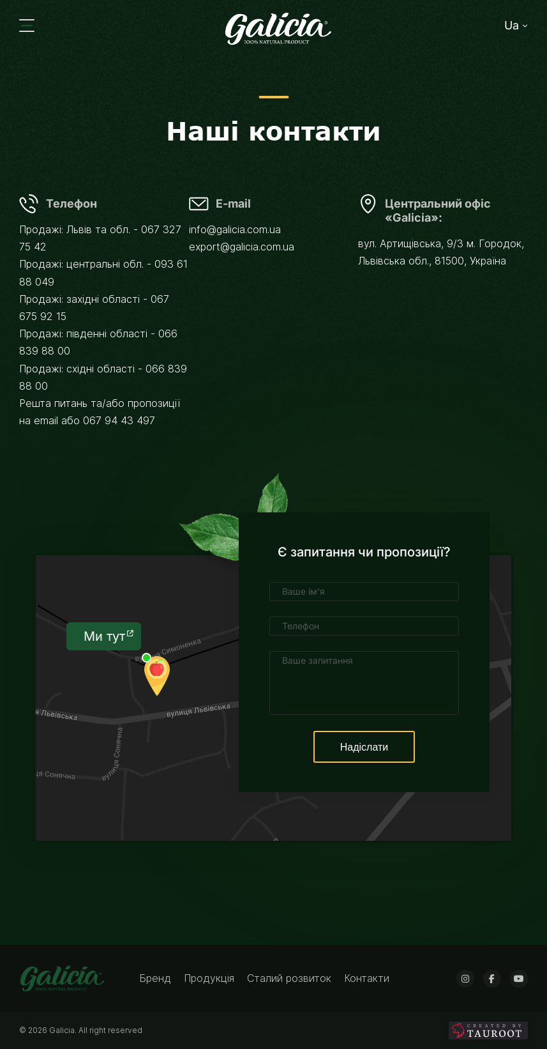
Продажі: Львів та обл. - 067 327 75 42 (100, 238)
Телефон (300, 625)
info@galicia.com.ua (235, 229)
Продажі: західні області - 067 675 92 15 (94, 308)
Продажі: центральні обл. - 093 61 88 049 (103, 272)
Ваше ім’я (303, 591)
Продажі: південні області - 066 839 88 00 (98, 342)
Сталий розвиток (290, 978)
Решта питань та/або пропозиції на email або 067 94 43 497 (99, 412)
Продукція (210, 978)
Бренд (156, 978)
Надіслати (364, 747)
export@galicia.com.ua (241, 246)
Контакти (366, 978)
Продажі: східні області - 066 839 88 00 (103, 377)
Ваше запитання (317, 660)
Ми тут (108, 636)
